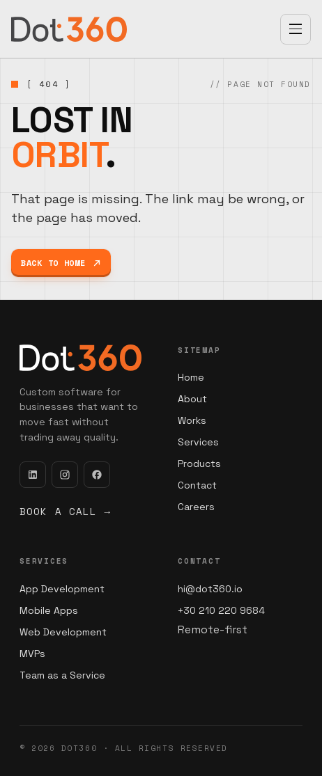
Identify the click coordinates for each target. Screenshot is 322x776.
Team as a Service (62, 675)
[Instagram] (65, 474)
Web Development (63, 632)
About (192, 399)
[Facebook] (97, 474)
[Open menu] (295, 29)
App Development (62, 589)
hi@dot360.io (210, 589)
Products (199, 463)
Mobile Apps (49, 610)
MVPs (32, 653)
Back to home (61, 263)
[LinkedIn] (33, 474)
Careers (196, 506)
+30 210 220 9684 (221, 610)
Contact (197, 485)
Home (191, 377)
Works (192, 420)
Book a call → (65, 511)
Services (198, 442)
